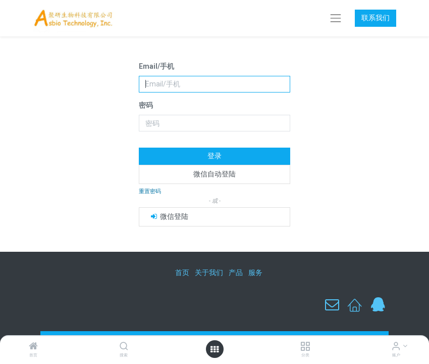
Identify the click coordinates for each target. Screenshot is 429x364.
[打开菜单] (214, 349)
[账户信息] (396, 347)
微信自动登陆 (214, 174)
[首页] (33, 347)
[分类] (305, 347)
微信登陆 (168, 216)
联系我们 (375, 18)
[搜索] (124, 347)
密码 (146, 105)
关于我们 (209, 272)
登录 (214, 156)
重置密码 (150, 191)
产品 (236, 272)
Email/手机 (156, 66)
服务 (255, 272)
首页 (182, 272)
